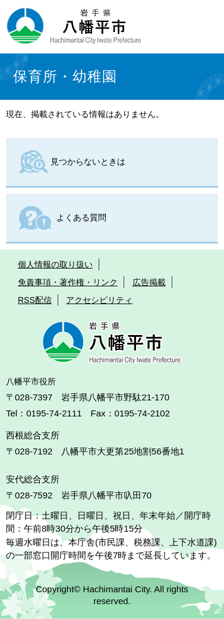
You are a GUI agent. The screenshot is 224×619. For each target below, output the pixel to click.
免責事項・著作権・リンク (68, 282)
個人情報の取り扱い (55, 264)
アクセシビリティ (99, 300)
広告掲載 (149, 282)
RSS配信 (35, 300)
